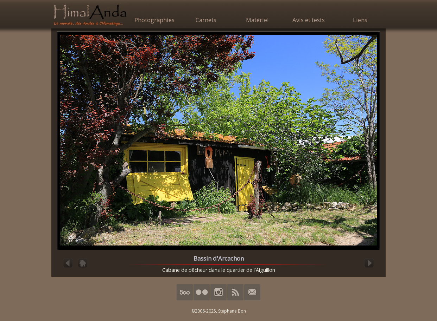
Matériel (257, 20)
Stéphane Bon (232, 311)
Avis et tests (308, 20)
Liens (360, 20)
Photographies (154, 20)
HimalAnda (90, 14)
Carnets (206, 20)
